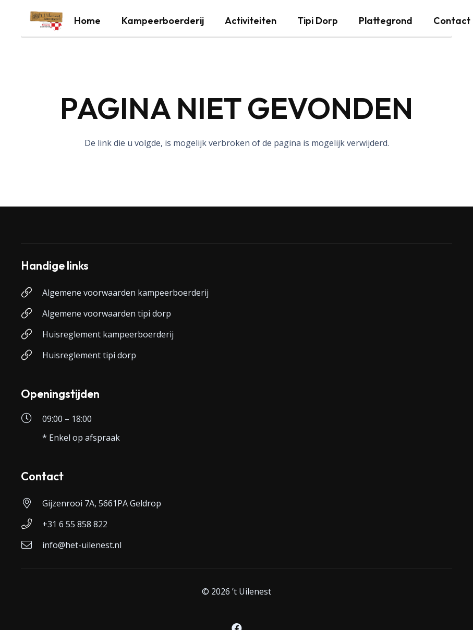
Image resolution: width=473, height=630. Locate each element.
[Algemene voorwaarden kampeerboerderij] (31, 292)
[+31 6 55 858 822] (31, 524)
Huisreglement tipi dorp (89, 355)
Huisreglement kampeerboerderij (108, 334)
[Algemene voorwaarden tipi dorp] (31, 313)
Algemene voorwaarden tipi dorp (106, 313)
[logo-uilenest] (46, 20)
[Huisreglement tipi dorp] (31, 355)
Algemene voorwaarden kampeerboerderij (125, 292)
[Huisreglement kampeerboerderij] (31, 334)
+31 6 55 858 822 (74, 524)
